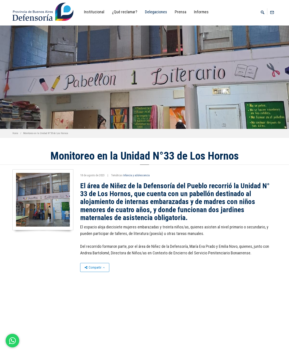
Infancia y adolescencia (136, 175)
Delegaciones (156, 11)
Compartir (95, 267)
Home (15, 133)
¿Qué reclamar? (124, 11)
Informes (201, 11)
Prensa (180, 11)
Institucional (94, 11)
